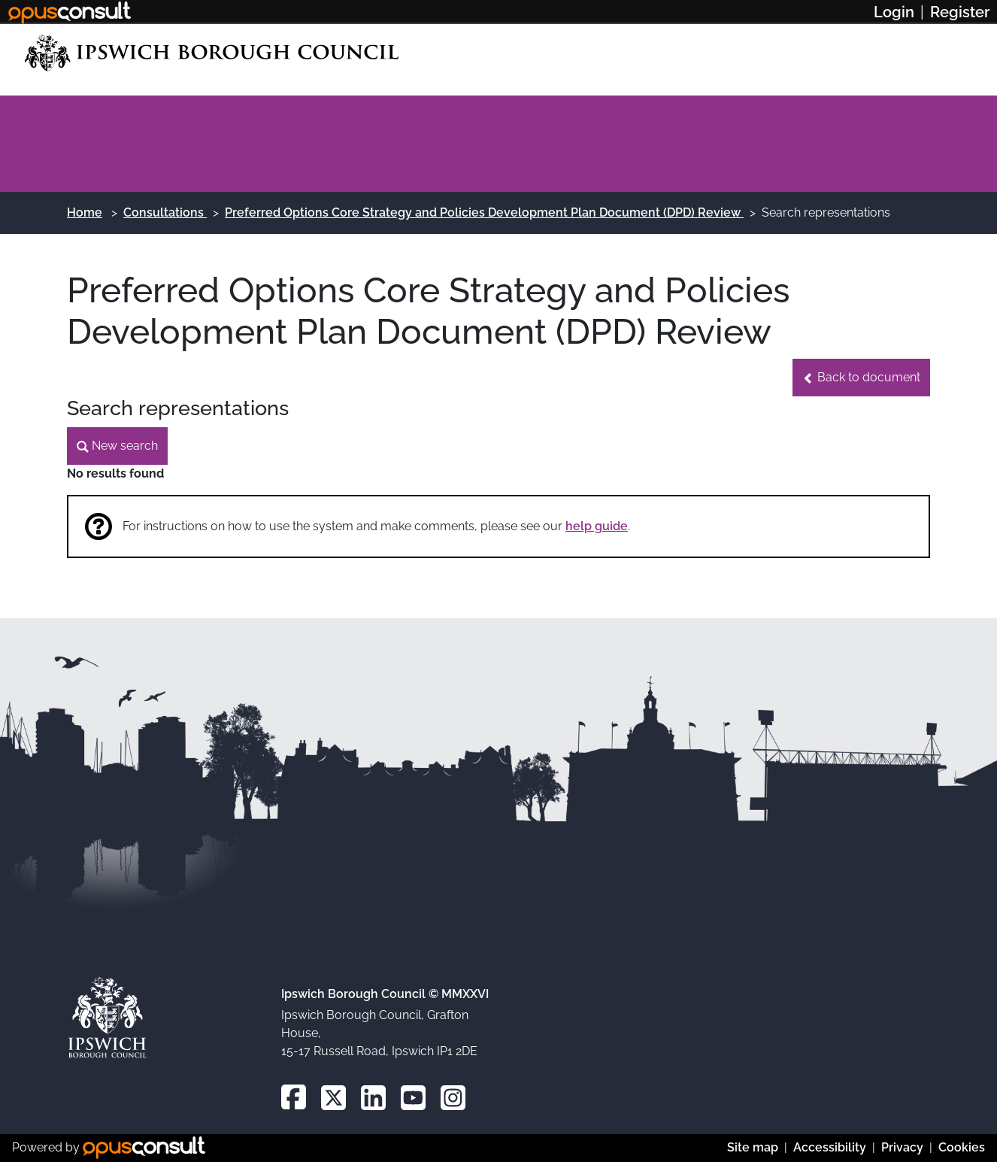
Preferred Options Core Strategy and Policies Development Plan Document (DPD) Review (484, 212)
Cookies (961, 1147)
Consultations (165, 212)
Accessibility (829, 1147)
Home (84, 212)
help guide (596, 526)
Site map (752, 1147)
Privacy (902, 1147)
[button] (861, 377)
